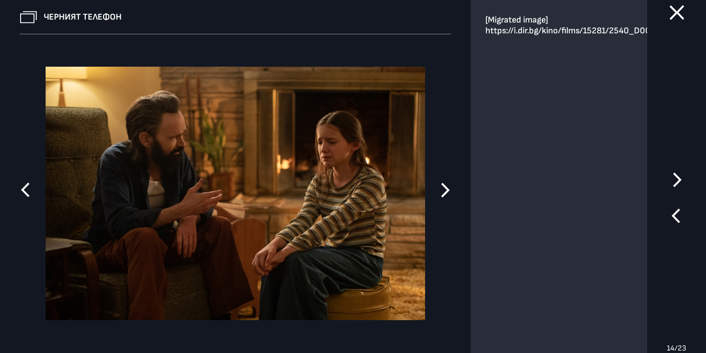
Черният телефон (83, 17)
